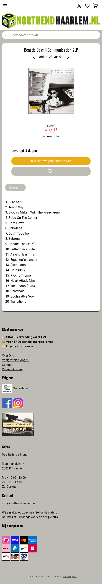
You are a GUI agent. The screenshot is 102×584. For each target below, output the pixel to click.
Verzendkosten (12, 369)
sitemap (67, 576)
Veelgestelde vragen (15, 360)
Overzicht (15, 187)
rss (75, 576)
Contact (7, 364)
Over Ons (8, 355)
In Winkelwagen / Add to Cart (51, 161)
